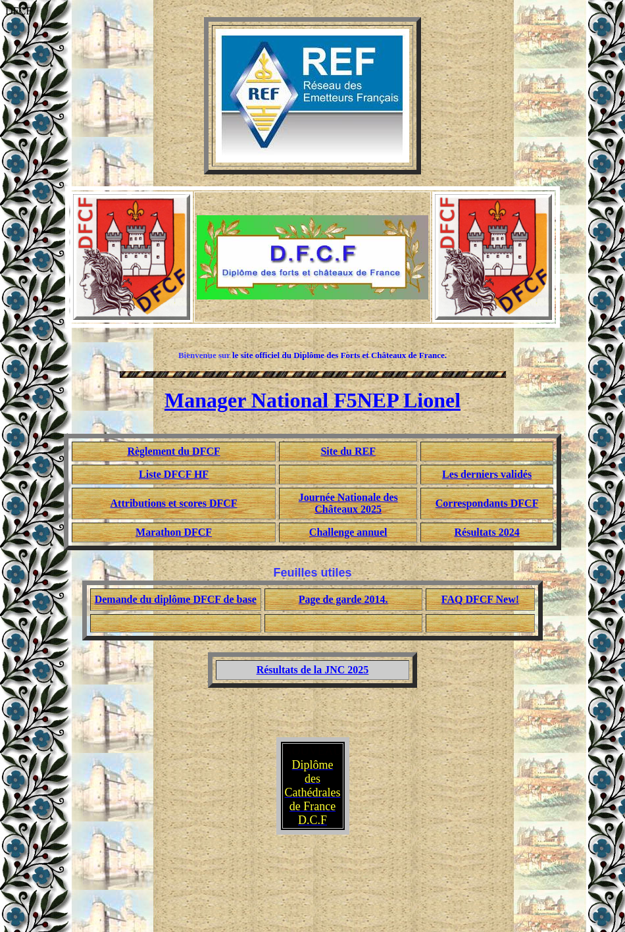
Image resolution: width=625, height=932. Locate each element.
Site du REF (348, 451)
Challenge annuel (348, 532)
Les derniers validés (487, 474)
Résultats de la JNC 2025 (313, 669)
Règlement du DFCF (173, 451)
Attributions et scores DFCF (174, 503)
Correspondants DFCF (487, 503)
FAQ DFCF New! (480, 599)
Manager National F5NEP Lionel (312, 400)
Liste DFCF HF (174, 474)
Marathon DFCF (174, 532)
